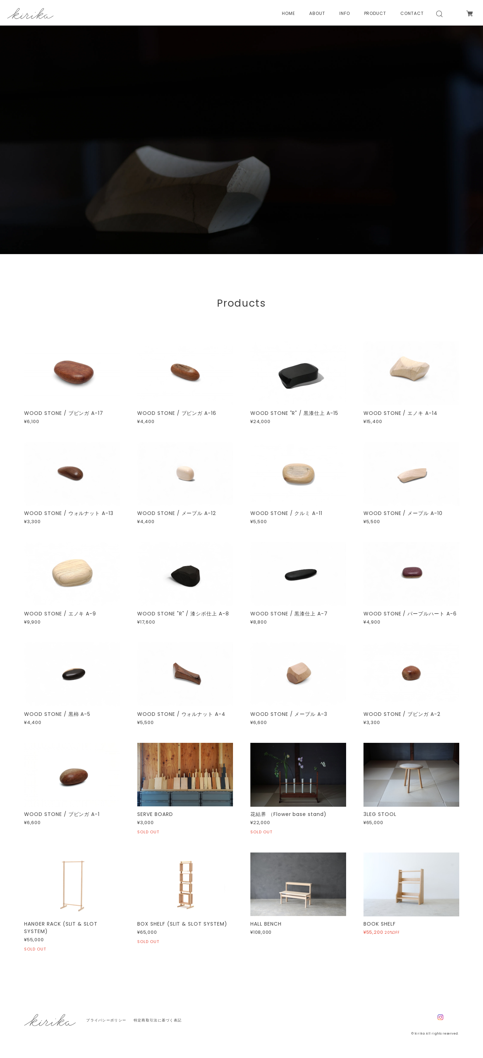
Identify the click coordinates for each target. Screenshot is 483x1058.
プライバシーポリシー (106, 1020)
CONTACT (412, 13)
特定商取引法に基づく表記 (158, 1020)
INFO (344, 13)
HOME (288, 13)
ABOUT (317, 13)
